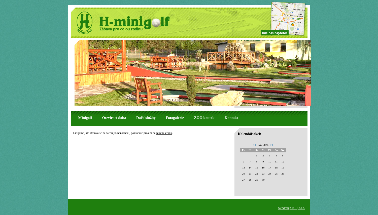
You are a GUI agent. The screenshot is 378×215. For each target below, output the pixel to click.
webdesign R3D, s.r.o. (291, 208)
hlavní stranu (164, 133)
